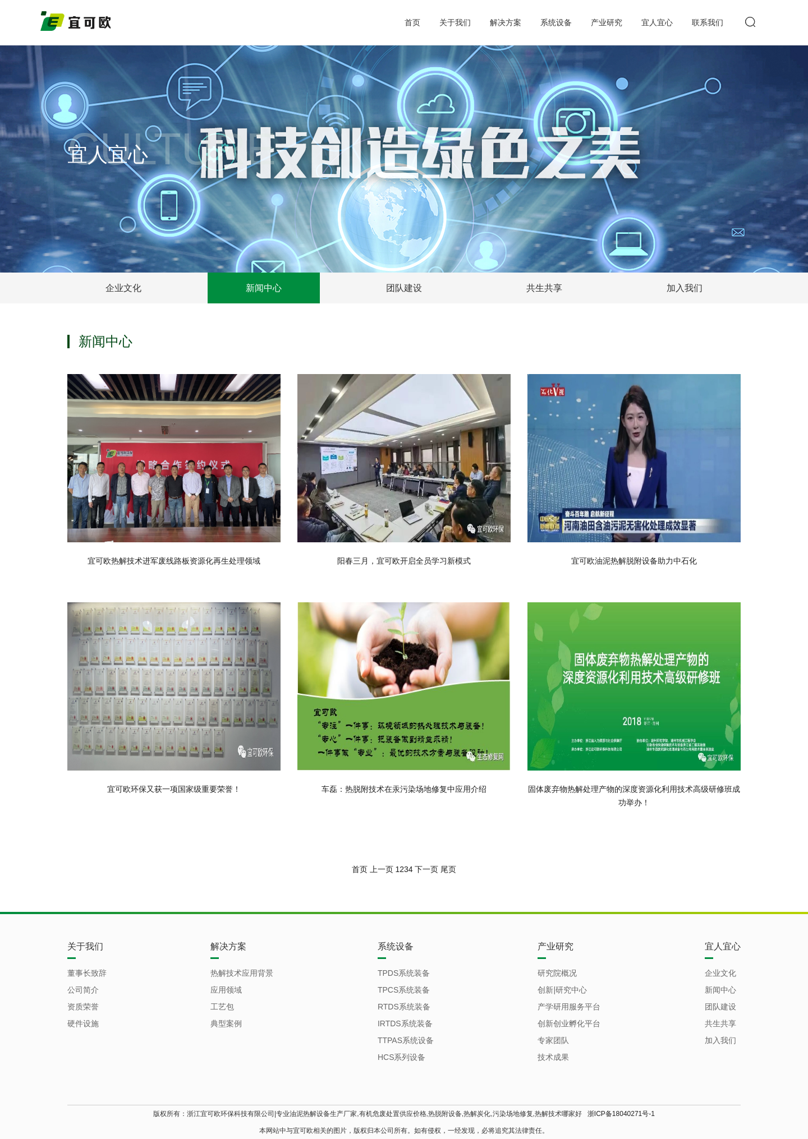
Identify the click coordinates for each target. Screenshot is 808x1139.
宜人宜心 (657, 22)
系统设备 (556, 22)
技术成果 (553, 1057)
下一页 (426, 869)
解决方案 (505, 22)
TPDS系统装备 (404, 973)
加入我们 (685, 288)
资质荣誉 (83, 1006)
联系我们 (707, 22)
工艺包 (222, 1006)
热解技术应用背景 (241, 973)
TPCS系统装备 (404, 989)
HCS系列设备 (402, 1057)
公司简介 (83, 989)
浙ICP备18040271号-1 (621, 1114)
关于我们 (455, 22)
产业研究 (606, 22)
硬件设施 (83, 1023)
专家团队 (553, 1040)
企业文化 (123, 288)
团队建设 (404, 288)
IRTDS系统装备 (405, 1023)
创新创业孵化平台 (569, 1023)
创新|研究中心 (562, 989)
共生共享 (544, 288)
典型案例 (226, 1023)
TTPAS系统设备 (406, 1040)
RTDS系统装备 (404, 1006)
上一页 (381, 869)
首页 (412, 22)
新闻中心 (264, 288)
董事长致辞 (87, 973)
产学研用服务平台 (569, 1006)
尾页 (448, 869)
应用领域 (226, 989)
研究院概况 (557, 973)
